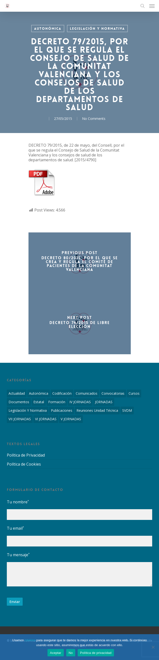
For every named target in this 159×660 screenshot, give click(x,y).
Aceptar (55, 653)
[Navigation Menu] (152, 5)
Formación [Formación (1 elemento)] (56, 402)
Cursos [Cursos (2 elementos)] (134, 393)
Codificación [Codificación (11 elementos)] (62, 393)
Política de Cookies (24, 464)
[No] (152, 647)
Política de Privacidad (26, 455)
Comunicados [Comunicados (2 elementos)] (86, 393)
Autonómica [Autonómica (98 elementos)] (38, 393)
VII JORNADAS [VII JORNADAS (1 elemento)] (20, 419)
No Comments (93, 118)
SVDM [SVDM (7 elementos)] (127, 410)
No (71, 653)
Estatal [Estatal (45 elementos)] (38, 402)
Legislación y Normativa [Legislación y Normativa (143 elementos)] (28, 410)
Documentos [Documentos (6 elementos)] (19, 402)
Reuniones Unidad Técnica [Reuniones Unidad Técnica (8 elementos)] (97, 410)
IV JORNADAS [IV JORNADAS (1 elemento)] (80, 402)
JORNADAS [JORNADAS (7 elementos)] (103, 402)
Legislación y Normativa (97, 28)
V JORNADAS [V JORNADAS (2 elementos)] (71, 419)
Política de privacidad (96, 653)
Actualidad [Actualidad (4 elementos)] (17, 393)
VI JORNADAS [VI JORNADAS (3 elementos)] (45, 419)
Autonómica (47, 28)
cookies (30, 640)
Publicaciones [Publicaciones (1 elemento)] (61, 410)
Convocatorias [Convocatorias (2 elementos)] (113, 393)
